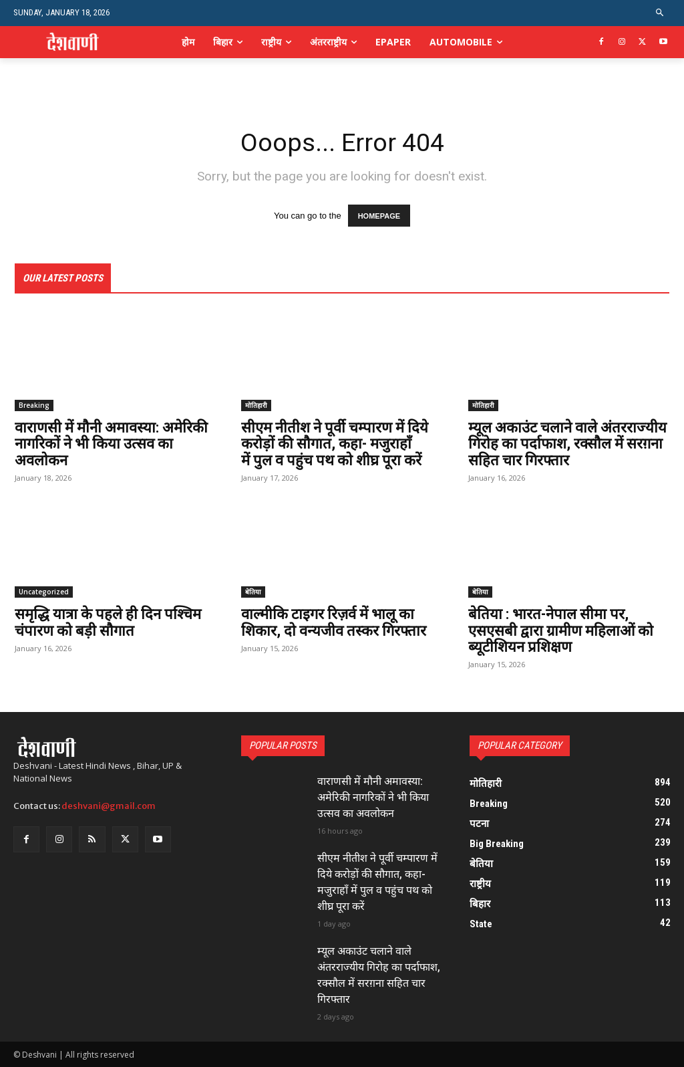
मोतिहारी (256, 405)
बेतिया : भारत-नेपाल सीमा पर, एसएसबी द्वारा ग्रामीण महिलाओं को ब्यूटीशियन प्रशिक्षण (560, 630)
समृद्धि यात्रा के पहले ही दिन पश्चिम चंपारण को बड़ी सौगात (108, 622)
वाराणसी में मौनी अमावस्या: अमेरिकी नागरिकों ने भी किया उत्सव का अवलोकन (111, 444)
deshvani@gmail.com (108, 806)
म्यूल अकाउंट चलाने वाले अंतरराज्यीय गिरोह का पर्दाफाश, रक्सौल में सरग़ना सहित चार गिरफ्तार (567, 444)
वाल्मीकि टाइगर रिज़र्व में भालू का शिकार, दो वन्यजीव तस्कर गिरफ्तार (333, 622)
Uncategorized (44, 592)
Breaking (34, 405)
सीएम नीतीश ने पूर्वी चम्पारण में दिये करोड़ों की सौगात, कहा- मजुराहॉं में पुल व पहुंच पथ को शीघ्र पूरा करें (334, 444)
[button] (660, 13)
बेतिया (253, 592)
